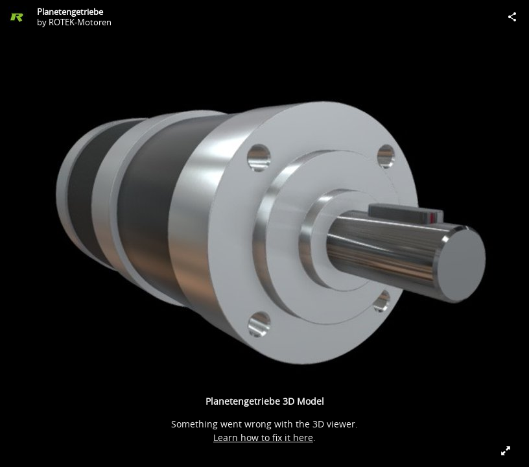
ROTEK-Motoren (80, 22)
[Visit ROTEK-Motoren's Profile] (16, 16)
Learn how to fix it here (263, 437)
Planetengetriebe (70, 12)
